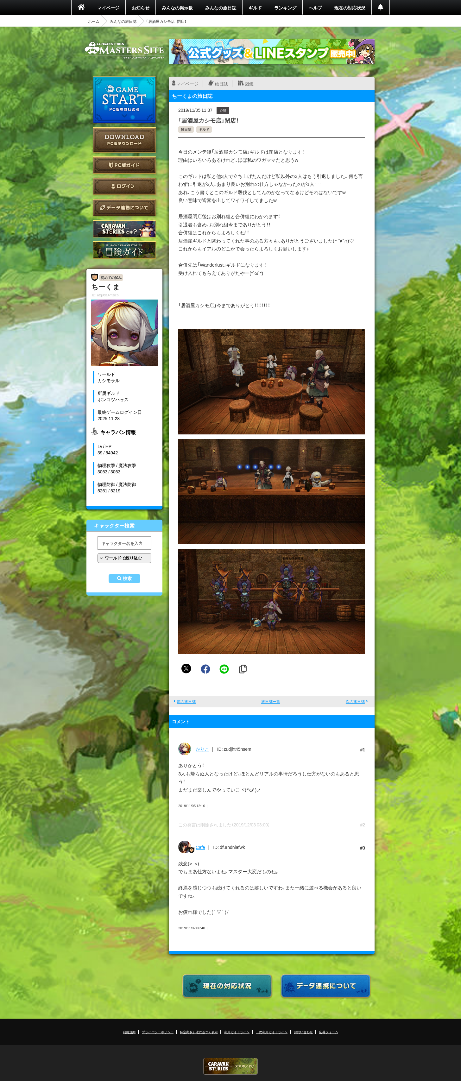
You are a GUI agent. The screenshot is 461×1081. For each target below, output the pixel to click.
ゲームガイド (124, 250)
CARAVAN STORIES (230, 1066)
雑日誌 (186, 129)
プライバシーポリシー (158, 1031)
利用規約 (129, 1031)
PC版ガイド (124, 165)
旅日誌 (221, 83)
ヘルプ (315, 7)
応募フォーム (328, 1031)
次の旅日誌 (355, 701)
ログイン (124, 186)
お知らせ (140, 7)
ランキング (285, 7)
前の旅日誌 (186, 701)
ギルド (255, 7)
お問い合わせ (303, 1031)
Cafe (200, 847)
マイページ (108, 7)
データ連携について (124, 207)
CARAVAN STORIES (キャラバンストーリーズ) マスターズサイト (124, 50)
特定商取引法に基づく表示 (199, 1031)
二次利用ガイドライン (271, 1031)
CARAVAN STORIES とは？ (124, 228)
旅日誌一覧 (270, 701)
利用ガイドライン (236, 1031)
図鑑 (249, 83)
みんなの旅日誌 (220, 7)
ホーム (93, 21)
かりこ (202, 749)
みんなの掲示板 (177, 7)
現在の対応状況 (349, 7)
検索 (127, 578)
